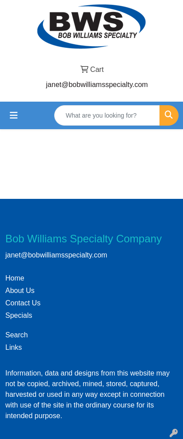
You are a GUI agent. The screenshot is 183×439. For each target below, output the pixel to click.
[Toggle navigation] (13, 115)
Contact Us (22, 303)
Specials (18, 315)
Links (13, 347)
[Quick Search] (107, 115)
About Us (20, 290)
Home (14, 278)
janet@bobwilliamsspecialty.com (97, 84)
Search (16, 335)
